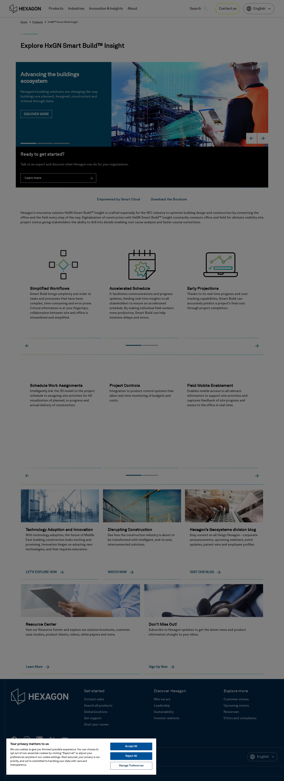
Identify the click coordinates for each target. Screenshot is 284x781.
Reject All (131, 756)
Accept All (131, 746)
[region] (81, 756)
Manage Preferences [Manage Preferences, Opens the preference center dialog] (131, 765)
